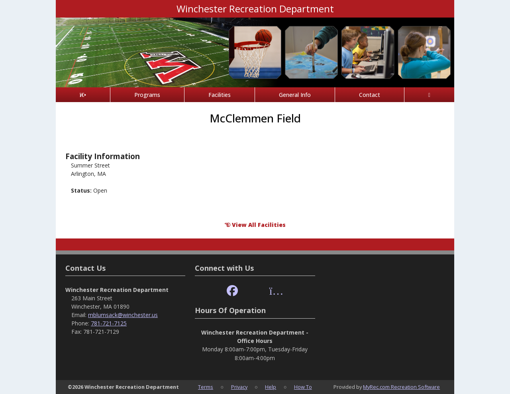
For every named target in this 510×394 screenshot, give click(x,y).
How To (303, 386)
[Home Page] (83, 94)
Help (270, 386)
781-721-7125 (109, 323)
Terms (205, 386)
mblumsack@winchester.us (123, 315)
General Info (295, 94)
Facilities (219, 94)
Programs (147, 94)
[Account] (429, 94)
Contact (369, 94)
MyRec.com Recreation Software (401, 386)
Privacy (239, 386)
